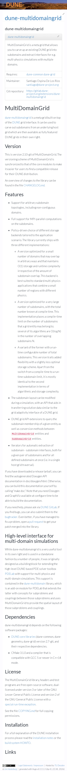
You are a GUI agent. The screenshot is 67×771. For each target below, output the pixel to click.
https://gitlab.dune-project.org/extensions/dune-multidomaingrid (43, 93)
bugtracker (11, 517)
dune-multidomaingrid (21, 36)
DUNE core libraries (23, 636)
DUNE (16, 122)
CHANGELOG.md (34, 185)
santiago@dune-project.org (42, 84)
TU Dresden (60, 765)
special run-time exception (20, 704)
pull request (36, 521)
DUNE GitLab (49, 507)
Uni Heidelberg (10, 769)
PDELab (9, 573)
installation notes (43, 738)
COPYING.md (26, 711)
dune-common (34, 74)
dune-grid (49, 74)
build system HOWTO (18, 742)
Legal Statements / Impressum (30, 765)
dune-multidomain (34, 583)
